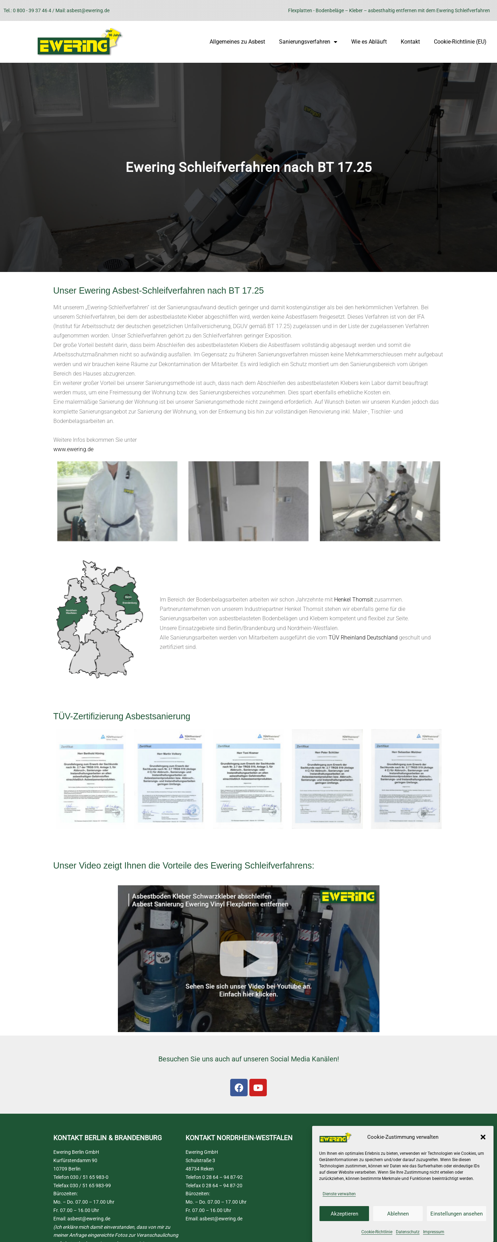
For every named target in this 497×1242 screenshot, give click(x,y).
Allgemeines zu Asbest (237, 41)
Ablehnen (398, 1214)
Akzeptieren (344, 1214)
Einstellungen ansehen (456, 1214)
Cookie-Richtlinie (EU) (460, 41)
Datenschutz (408, 1231)
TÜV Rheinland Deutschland (363, 637)
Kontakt (410, 41)
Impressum (433, 1231)
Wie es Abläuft (369, 41)
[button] (483, 1137)
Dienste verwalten (339, 1193)
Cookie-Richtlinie (376, 1231)
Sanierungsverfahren (308, 42)
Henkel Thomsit (353, 599)
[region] (248, 167)
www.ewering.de (73, 449)
